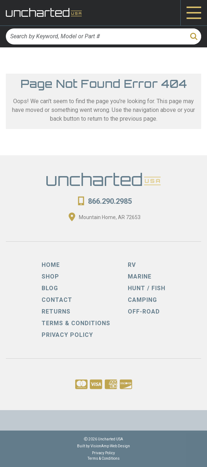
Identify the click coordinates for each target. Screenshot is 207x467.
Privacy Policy (103, 453)
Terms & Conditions (104, 458)
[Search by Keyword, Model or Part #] (95, 36)
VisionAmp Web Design (110, 446)
